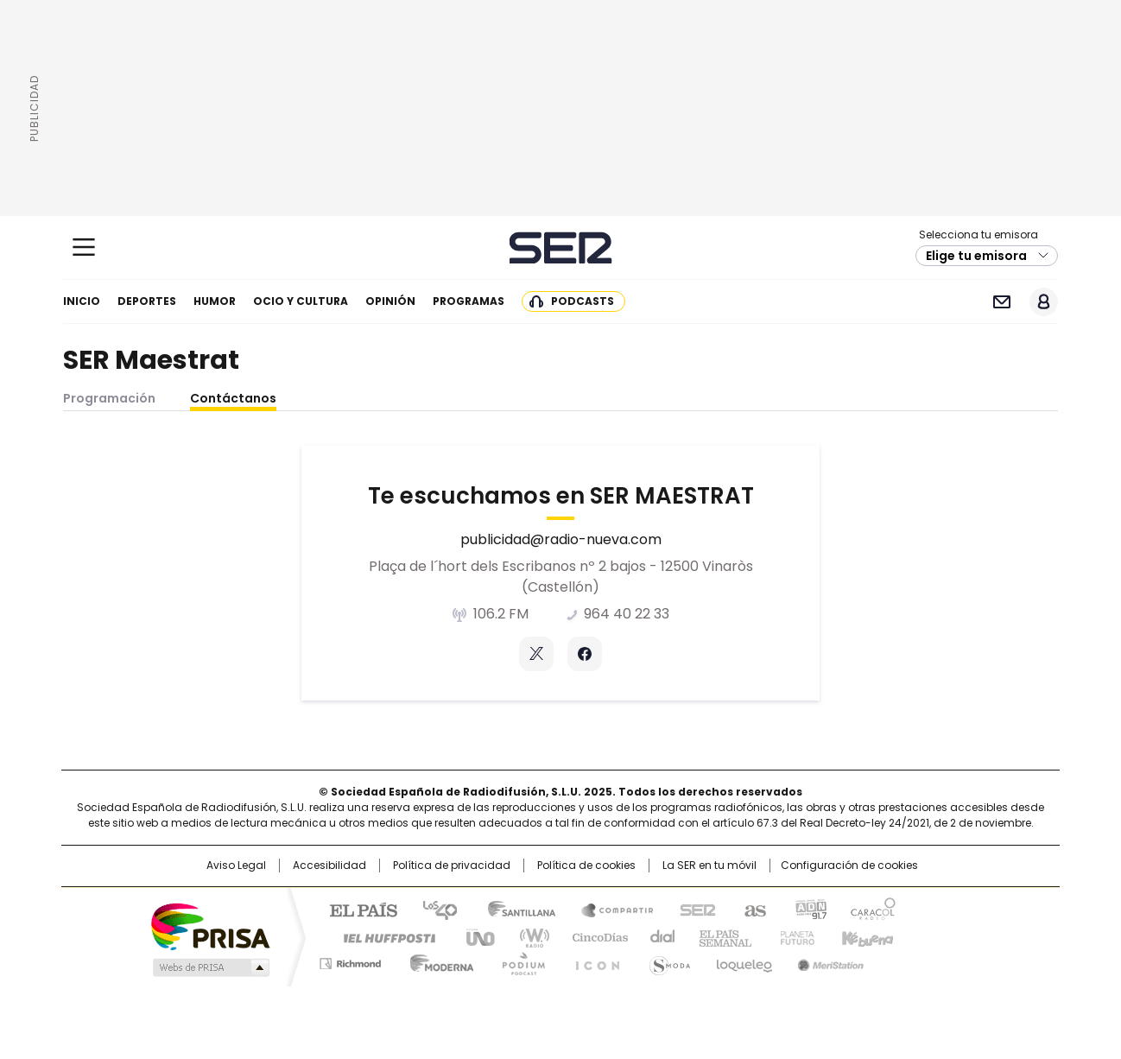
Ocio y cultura (300, 301)
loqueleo (743, 960)
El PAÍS (357, 909)
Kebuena (865, 936)
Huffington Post (382, 936)
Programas (468, 301)
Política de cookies (586, 865)
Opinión (390, 301)
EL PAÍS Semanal (720, 936)
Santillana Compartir (609, 909)
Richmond (350, 960)
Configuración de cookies (849, 865)
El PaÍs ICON (592, 960)
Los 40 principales (433, 909)
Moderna (437, 960)
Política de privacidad (451, 865)
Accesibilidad (329, 865)
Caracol (872, 909)
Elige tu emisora (976, 255)
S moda (666, 960)
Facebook (584, 654)
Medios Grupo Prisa (209, 967)
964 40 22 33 (626, 614)
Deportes (146, 301)
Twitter (536, 654)
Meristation (828, 960)
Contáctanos (233, 398)
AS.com (752, 909)
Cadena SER (561, 247)
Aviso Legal (236, 865)
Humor (214, 301)
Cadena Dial (658, 936)
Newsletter (1001, 302)
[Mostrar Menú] (83, 247)
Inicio (81, 301)
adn (809, 909)
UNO (474, 936)
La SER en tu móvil (709, 865)
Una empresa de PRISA (210, 925)
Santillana (514, 909)
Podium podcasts (518, 960)
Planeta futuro (793, 936)
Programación (109, 398)
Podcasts (582, 301)
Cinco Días (594, 936)
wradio (527, 936)
